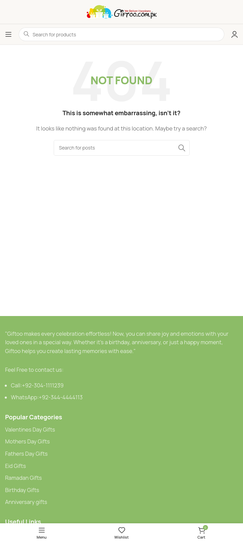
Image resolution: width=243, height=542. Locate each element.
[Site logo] (122, 11)
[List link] (121, 429)
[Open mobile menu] (8, 34)
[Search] (122, 148)
